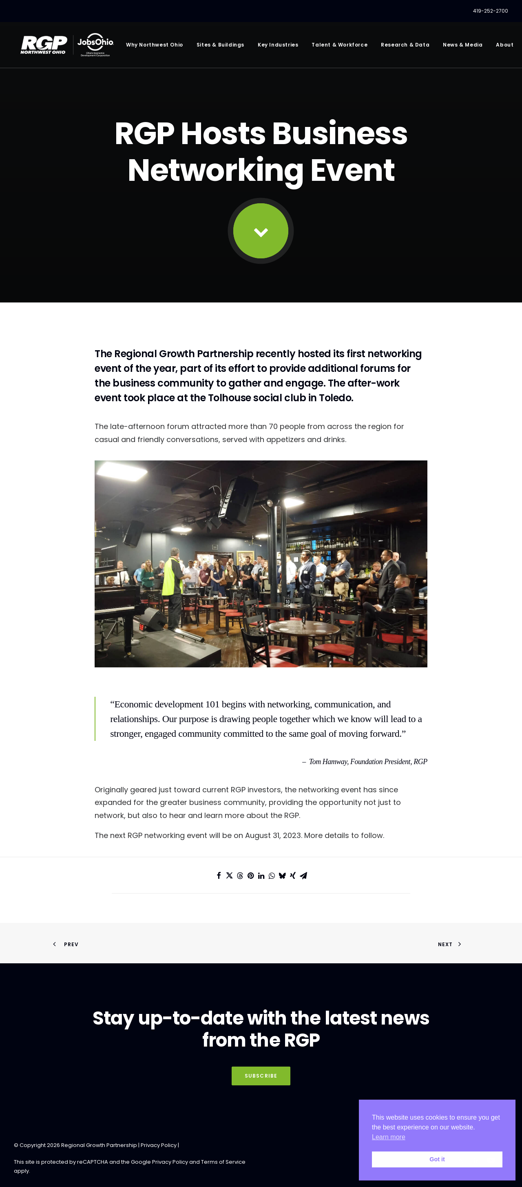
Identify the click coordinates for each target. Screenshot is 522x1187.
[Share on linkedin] (261, 875)
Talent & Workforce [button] (337, 46)
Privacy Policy (159, 1145)
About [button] (502, 46)
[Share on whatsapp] (271, 875)
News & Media (460, 46)
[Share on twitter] (229, 875)
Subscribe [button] (261, 1075)
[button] (260, 230)
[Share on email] (303, 875)
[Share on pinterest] (250, 875)
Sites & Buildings (218, 46)
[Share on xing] (293, 875)
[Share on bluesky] (282, 875)
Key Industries (275, 46)
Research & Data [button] (402, 46)
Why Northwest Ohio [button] (152, 46)
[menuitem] (490, 11)
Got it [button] (437, 1159)
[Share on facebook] (218, 875)
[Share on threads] (240, 875)
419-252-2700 (490, 10)
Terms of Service (223, 1162)
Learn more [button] (388, 1137)
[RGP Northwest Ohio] (66, 46)
